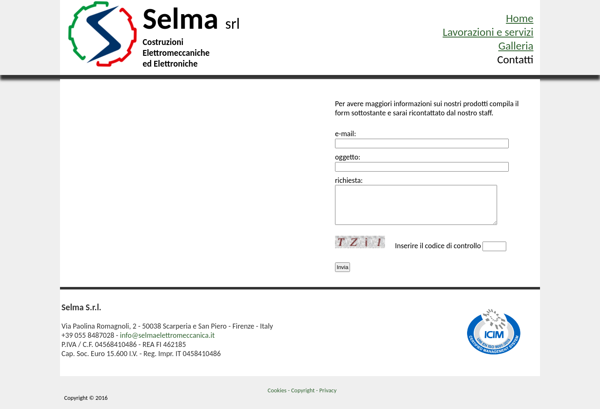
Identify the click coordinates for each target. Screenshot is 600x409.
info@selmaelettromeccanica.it (167, 338)
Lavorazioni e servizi (487, 32)
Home (519, 18)
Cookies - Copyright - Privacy (302, 393)
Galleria (515, 45)
